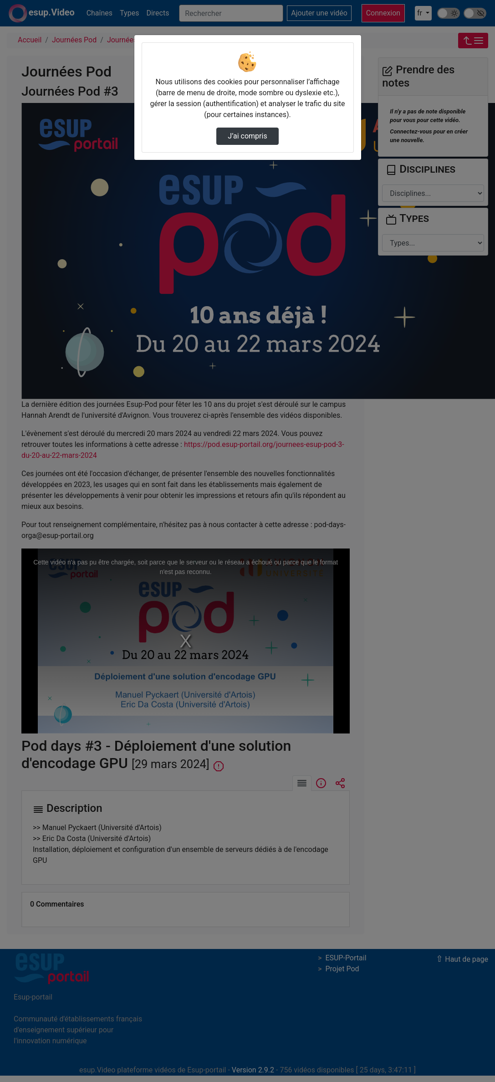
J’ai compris (247, 136)
